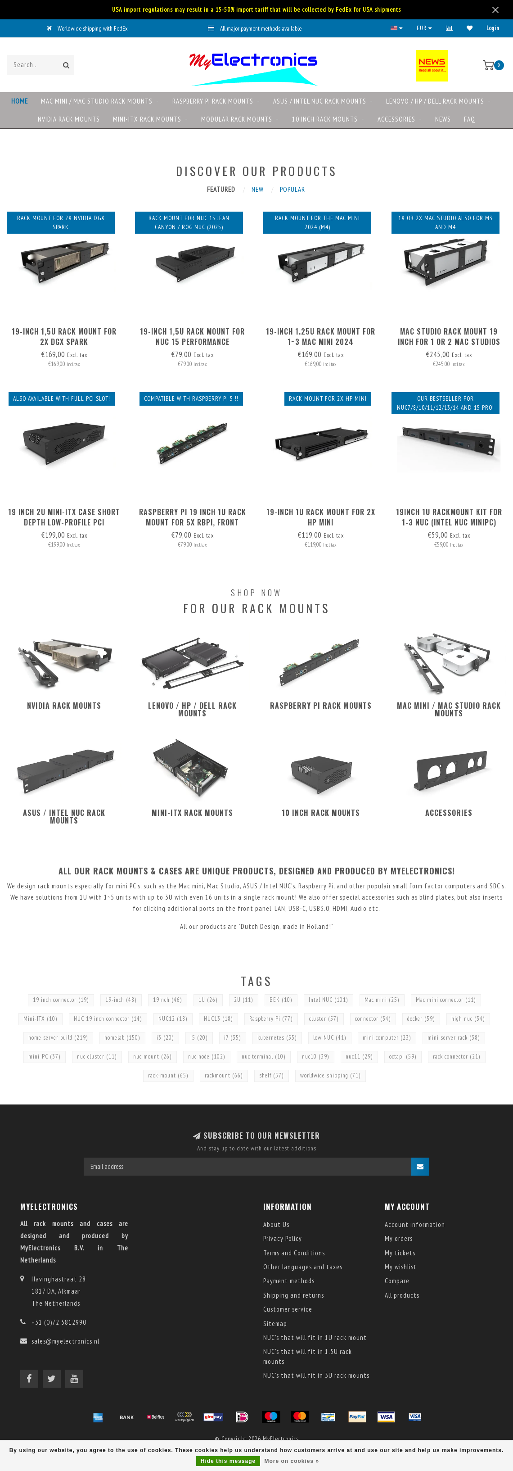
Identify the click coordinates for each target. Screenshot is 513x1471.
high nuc (468, 1019)
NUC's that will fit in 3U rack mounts (316, 1375)
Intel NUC (328, 1000)
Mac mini (382, 1000)
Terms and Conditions (294, 1253)
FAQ (469, 119)
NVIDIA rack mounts (69, 119)
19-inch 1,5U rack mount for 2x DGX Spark (64, 336)
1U (208, 1000)
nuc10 (315, 1056)
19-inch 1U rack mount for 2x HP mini (320, 517)
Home (19, 101)
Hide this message (228, 1461)
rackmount (224, 1075)
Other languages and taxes (302, 1267)
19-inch (121, 1000)
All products (402, 1295)
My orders (399, 1238)
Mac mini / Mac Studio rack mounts (97, 101)
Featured (221, 189)
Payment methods (289, 1280)
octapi (403, 1056)
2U (243, 1000)
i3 (165, 1037)
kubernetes (277, 1037)
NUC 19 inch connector (108, 1019)
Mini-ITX (40, 1019)
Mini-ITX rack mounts (147, 119)
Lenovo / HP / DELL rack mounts (435, 101)
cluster (324, 1019)
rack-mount (168, 1075)
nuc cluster (97, 1056)
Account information (415, 1224)
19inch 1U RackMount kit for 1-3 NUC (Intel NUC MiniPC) (449, 517)
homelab (122, 1037)
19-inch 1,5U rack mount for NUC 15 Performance (192, 336)
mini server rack (454, 1037)
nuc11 (359, 1056)
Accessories (396, 119)
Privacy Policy (282, 1238)
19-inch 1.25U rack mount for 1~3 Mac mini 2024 (320, 336)
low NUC (329, 1037)
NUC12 (173, 1019)
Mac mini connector (446, 1000)
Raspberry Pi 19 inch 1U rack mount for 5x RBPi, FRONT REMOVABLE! (192, 522)
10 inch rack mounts (325, 119)
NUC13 (218, 1019)
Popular (292, 189)
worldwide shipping (330, 1075)
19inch (167, 1000)
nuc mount (152, 1056)
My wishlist (401, 1267)
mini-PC (44, 1056)
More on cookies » (292, 1461)
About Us (276, 1224)
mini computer (387, 1037)
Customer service (287, 1309)
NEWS (443, 119)
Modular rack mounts (236, 119)
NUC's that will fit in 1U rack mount (315, 1337)
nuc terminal (264, 1056)
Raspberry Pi (271, 1019)
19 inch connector (61, 1000)
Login (493, 28)
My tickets (400, 1253)
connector (373, 1019)
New (258, 189)
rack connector (457, 1056)
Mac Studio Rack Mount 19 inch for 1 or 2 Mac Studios (449, 336)
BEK (281, 1000)
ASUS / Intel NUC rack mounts (319, 101)
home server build (58, 1037)
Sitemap (275, 1323)
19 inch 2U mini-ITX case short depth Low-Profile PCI (64, 517)
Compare (397, 1280)
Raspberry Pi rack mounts (212, 101)
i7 (232, 1037)
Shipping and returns (293, 1295)
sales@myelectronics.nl (65, 1341)
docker (421, 1019)
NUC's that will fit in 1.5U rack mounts (307, 1356)
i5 (199, 1037)
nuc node (206, 1056)
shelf (271, 1075)
